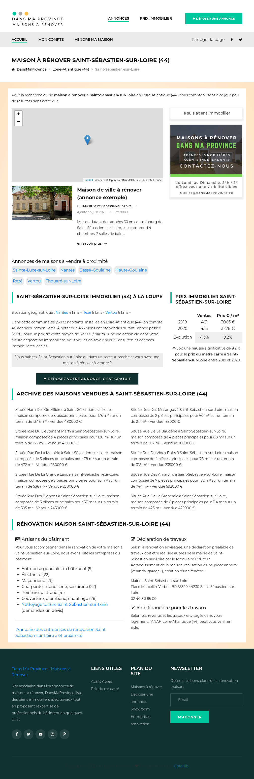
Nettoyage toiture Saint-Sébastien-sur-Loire (65, 604)
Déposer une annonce (214, 18)
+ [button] (18, 114)
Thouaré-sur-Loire (63, 281)
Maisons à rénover (146, 687)
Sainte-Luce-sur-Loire (34, 270)
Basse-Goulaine (95, 270)
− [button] (18, 122)
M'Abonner (190, 717)
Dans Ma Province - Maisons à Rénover (41, 671)
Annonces (118, 18)
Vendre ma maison (94, 39)
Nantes (68, 270)
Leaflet (89, 180)
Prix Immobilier (156, 18)
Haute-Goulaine (131, 270)
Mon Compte (51, 39)
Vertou (34, 281)
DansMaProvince (29, 69)
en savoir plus (92, 243)
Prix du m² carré (105, 689)
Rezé (18, 281)
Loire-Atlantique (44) (71, 69)
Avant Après (101, 681)
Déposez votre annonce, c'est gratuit (87, 379)
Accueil (19, 39)
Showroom (140, 709)
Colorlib (181, 766)
